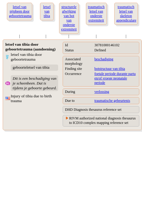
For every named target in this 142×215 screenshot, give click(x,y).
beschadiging (103, 59)
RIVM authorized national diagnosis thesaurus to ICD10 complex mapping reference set (102, 120)
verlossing (101, 92)
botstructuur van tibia (109, 69)
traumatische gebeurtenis (112, 101)
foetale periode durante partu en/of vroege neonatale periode (114, 78)
